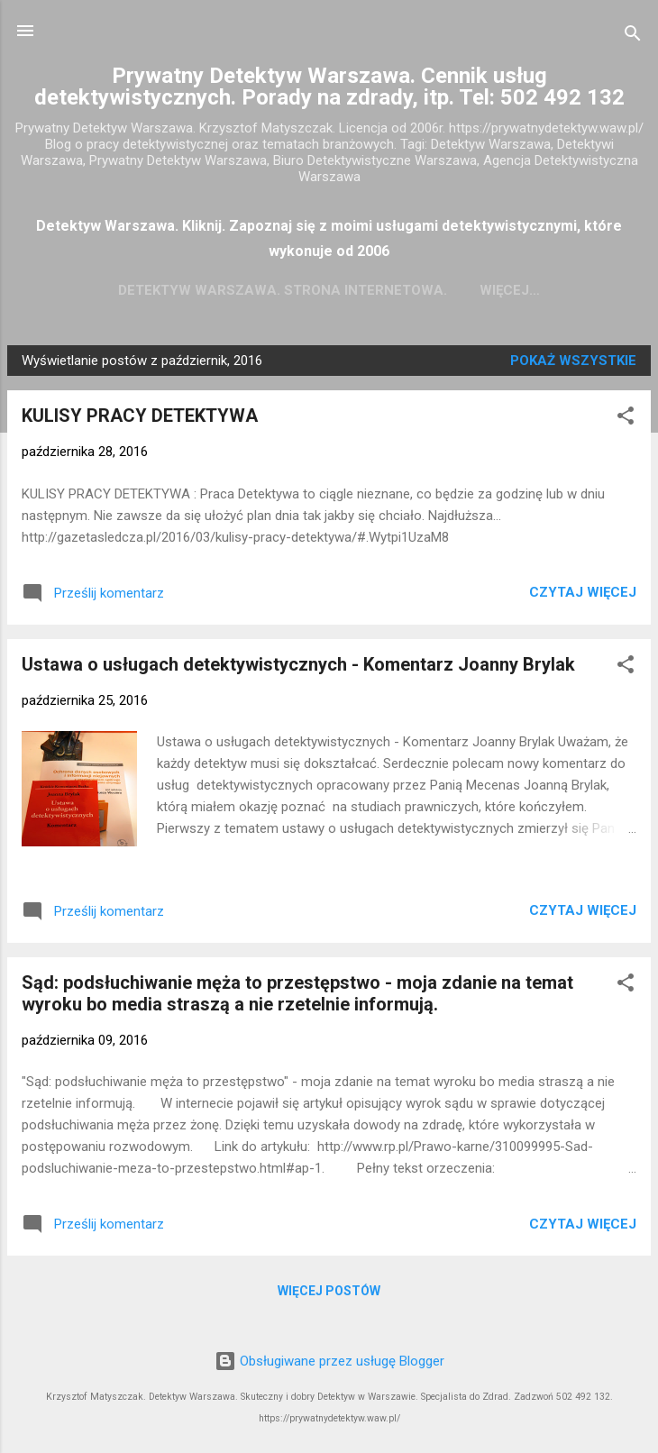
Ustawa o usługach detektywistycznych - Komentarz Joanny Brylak (298, 668)
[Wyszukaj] (633, 36)
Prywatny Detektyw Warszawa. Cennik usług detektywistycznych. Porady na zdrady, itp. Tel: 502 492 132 (329, 86)
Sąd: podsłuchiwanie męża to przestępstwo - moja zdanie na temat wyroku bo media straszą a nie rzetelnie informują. (297, 997)
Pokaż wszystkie (573, 364)
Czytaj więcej (582, 596)
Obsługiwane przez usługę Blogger (329, 1361)
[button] (625, 422)
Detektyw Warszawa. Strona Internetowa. (329, 290)
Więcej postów (329, 1294)
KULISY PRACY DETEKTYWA (140, 419)
